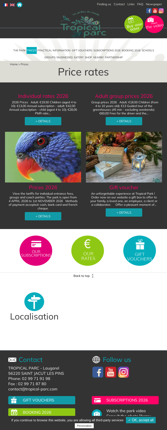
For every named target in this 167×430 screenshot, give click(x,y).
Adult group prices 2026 (124, 96)
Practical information (53, 50)
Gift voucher (124, 187)
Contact (119, 4)
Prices (31, 50)
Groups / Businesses (58, 57)
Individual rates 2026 (43, 96)
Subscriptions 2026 (107, 50)
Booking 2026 (131, 50)
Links (131, 4)
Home (14, 64)
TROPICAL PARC (23, 368)
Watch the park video (126, 411)
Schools (148, 50)
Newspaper (154, 4)
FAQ (140, 4)
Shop (88, 57)
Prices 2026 (43, 187)
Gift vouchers (82, 50)
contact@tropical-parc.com (32, 389)
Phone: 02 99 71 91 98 (29, 378)
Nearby (98, 57)
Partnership (114, 57)
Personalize (84, 425)
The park (19, 50)
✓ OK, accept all (141, 420)
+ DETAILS (43, 121)
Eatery (79, 57)
